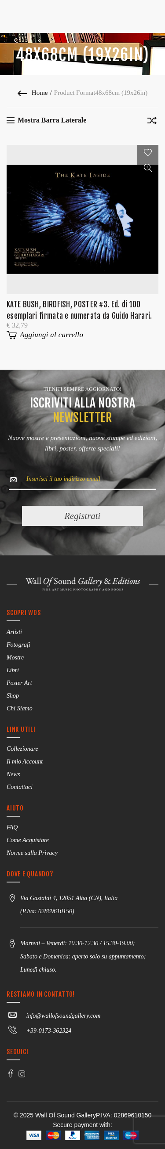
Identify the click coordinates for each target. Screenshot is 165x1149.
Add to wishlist (147, 152)
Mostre (15, 657)
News (13, 774)
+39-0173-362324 (39, 1030)
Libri (13, 670)
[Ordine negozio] (151, 122)
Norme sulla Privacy (32, 853)
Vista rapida (147, 168)
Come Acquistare (28, 840)
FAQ (12, 827)
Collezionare (22, 749)
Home (40, 92)
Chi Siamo (20, 708)
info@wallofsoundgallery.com (53, 1015)
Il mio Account (25, 761)
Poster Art (19, 683)
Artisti (14, 632)
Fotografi (18, 644)
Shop (13, 695)
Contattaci (20, 787)
